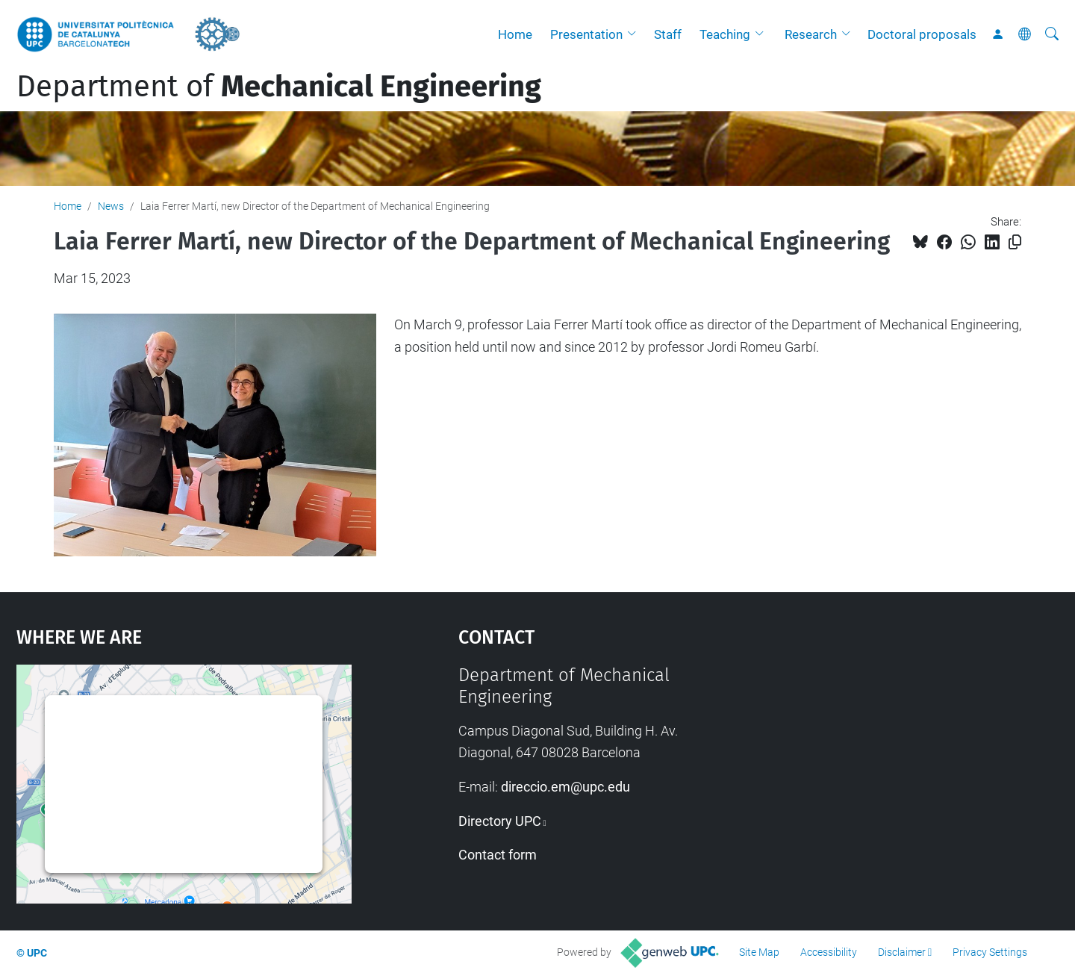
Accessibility (828, 952)
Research (811, 34)
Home (515, 34)
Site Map (759, 952)
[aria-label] (1052, 34)
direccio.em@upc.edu (565, 787)
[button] (635, 34)
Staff (668, 34)
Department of (278, 87)
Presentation (586, 34)
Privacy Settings (990, 952)
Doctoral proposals (921, 34)
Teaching (724, 34)
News (111, 206)
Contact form (497, 854)
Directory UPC (499, 821)
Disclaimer (902, 952)
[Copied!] (1015, 242)
